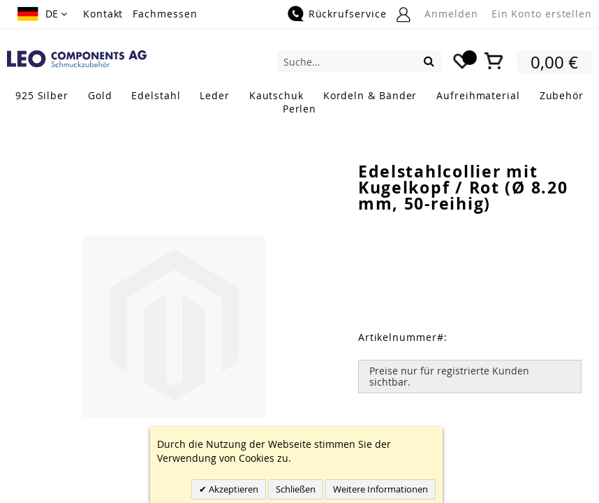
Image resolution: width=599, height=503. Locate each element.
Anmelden (451, 13)
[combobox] (359, 61)
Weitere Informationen (380, 489)
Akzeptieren (232, 489)
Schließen (296, 489)
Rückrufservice (348, 13)
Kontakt (103, 13)
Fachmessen (165, 13)
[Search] (429, 60)
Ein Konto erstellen (541, 13)
